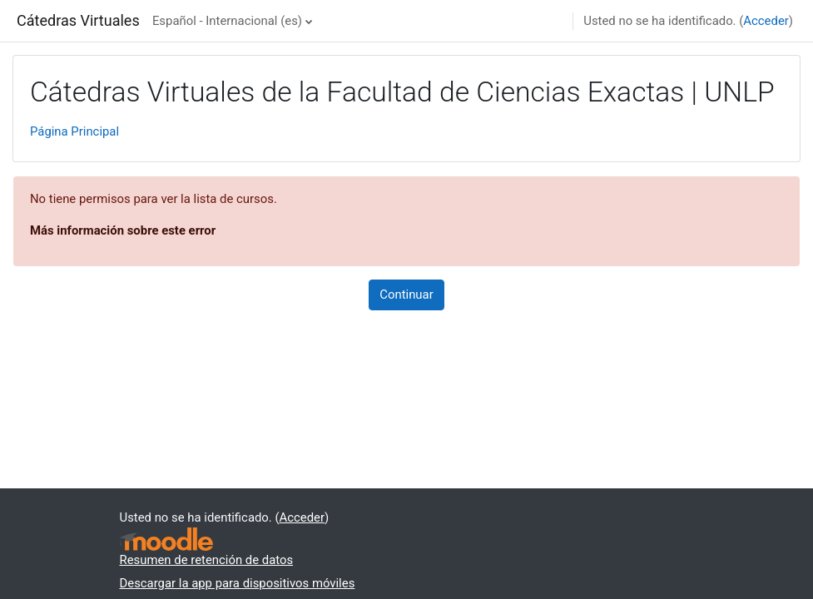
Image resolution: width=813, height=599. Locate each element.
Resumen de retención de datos (207, 559)
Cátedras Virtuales (78, 20)
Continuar (406, 294)
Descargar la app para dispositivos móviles (237, 583)
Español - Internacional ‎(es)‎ (227, 20)
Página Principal (74, 131)
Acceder (765, 20)
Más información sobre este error (123, 230)
